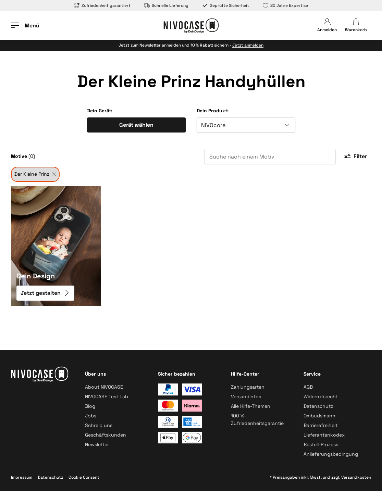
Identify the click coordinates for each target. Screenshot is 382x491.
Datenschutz (318, 406)
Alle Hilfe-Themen (250, 406)
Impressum (21, 477)
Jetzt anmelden (247, 45)
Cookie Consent (84, 477)
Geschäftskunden (105, 435)
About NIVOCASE (104, 387)
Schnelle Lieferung (166, 5)
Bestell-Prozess (321, 444)
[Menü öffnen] (25, 25)
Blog (90, 406)
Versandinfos (246, 396)
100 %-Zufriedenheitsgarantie (257, 419)
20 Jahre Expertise (285, 5)
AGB (308, 387)
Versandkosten (356, 477)
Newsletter (97, 444)
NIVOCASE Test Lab (106, 396)
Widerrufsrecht (321, 396)
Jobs (90, 416)
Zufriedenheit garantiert (102, 5)
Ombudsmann (319, 416)
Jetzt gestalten (45, 293)
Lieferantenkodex (324, 435)
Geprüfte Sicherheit (225, 5)
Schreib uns (98, 425)
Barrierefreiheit (320, 425)
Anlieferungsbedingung (331, 454)
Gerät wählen (136, 124)
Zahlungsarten (247, 387)
